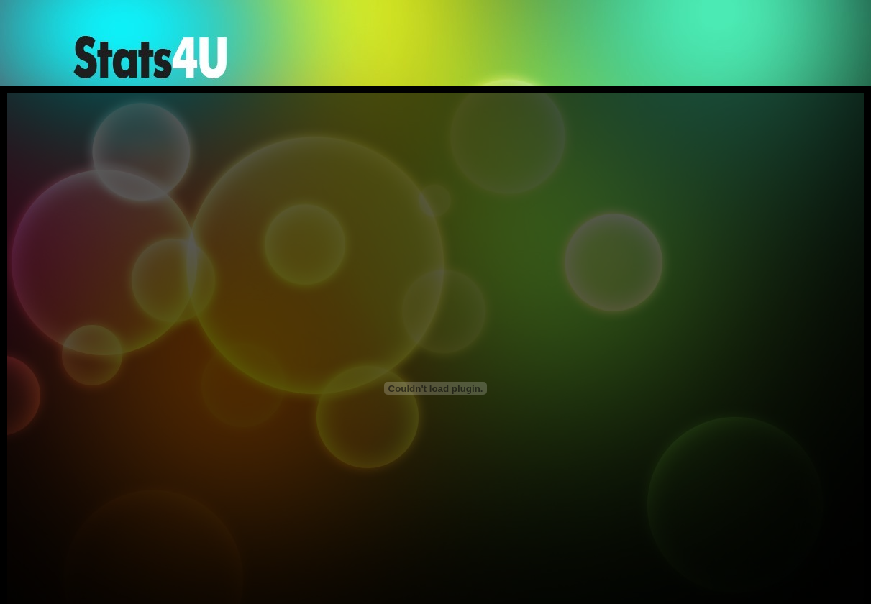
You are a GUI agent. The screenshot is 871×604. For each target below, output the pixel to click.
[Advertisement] (528, 52)
